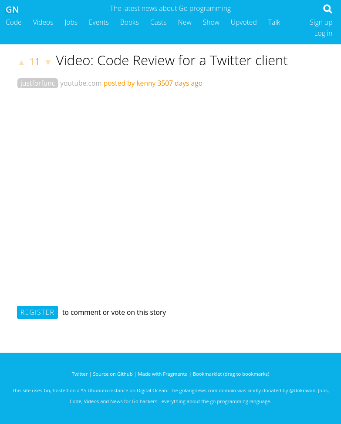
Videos (43, 22)
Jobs (71, 22)
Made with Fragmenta (163, 374)
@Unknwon (302, 390)
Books (129, 22)
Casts (158, 22)
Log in (323, 33)
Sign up (321, 22)
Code (14, 22)
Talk (274, 22)
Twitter (80, 374)
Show (211, 22)
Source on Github (112, 374)
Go (47, 390)
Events (99, 22)
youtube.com (81, 83)
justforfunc (37, 83)
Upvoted (244, 22)
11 (34, 61)
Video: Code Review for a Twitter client (172, 60)
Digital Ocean (152, 390)
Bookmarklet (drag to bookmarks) (231, 374)
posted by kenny (130, 83)
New (185, 22)
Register (37, 312)
